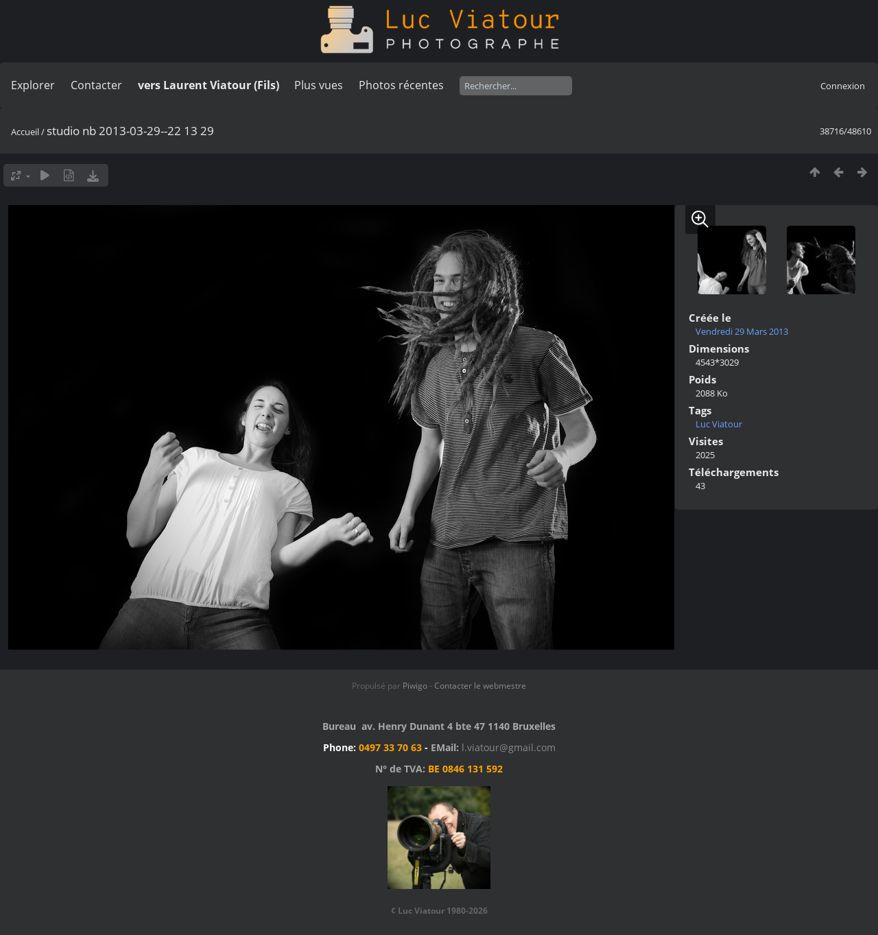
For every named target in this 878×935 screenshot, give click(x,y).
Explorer (33, 85)
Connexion (842, 86)
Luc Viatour (719, 424)
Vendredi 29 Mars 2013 (742, 331)
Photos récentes (401, 85)
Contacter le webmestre (480, 685)
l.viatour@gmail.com (509, 747)
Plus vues (318, 85)
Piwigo (415, 685)
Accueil (25, 132)
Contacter (96, 85)
